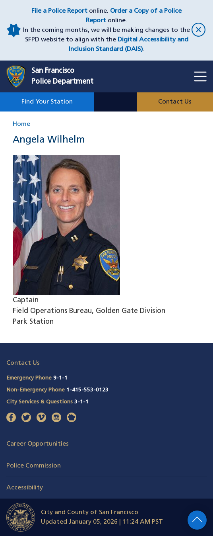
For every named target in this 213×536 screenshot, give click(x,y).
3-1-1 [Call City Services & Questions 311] (81, 402)
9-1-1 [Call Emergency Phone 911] (60, 378)
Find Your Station (47, 102)
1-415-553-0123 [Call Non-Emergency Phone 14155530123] (87, 390)
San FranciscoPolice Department (62, 76)
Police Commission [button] (33, 466)
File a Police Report (59, 11)
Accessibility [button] (24, 488)
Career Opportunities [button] (37, 444)
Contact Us (175, 102)
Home (21, 124)
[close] (198, 30)
